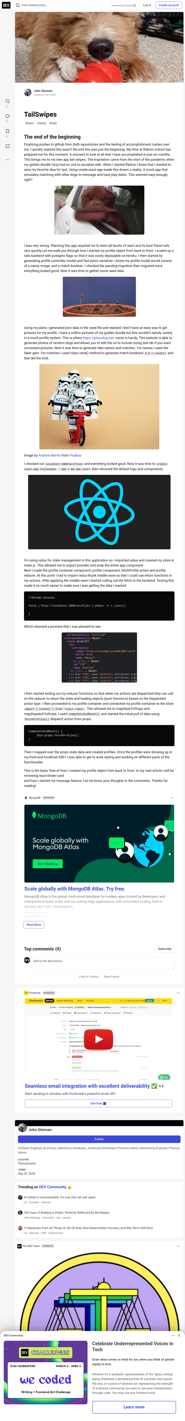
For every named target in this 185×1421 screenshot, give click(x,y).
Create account (169, 5)
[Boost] (7, 146)
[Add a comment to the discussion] (103, 963)
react (29, 123)
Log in (147, 5)
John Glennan (43, 91)
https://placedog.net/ (99, 338)
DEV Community (53, 1187)
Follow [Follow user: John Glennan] (99, 1139)
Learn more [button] (134, 1407)
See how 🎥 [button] (98, 1103)
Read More (34, 925)
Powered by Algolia (124, 5)
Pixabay (75, 455)
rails (53, 123)
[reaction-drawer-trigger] (7, 103)
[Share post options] (7, 160)
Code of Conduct (89, 976)
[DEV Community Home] (6, 5)
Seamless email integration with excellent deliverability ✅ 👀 (95, 1086)
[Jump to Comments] (7, 118)
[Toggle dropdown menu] (172, 798)
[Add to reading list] (7, 133)
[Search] (18, 5)
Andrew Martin (50, 455)
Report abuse (111, 976)
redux (41, 123)
